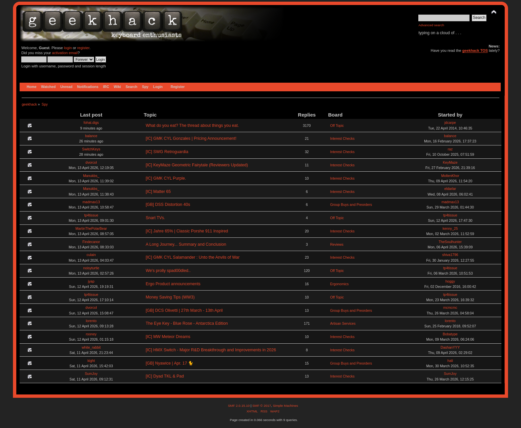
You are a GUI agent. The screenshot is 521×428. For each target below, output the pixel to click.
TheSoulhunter (450, 242)
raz (450, 149)
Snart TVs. (155, 217)
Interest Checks (342, 138)
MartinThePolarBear (91, 228)
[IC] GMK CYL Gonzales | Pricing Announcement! (191, 138)
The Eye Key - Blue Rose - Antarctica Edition (187, 323)
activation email (64, 53)
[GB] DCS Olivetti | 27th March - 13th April (184, 310)
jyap (91, 281)
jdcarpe (450, 123)
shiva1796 (450, 255)
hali (450, 361)
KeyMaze (450, 162)
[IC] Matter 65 (158, 191)
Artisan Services (343, 323)
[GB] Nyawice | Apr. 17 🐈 (169, 363)
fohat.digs (91, 123)
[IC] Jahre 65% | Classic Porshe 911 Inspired (187, 231)
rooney (91, 334)
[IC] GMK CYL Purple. (166, 178)
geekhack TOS (475, 50)
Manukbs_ (91, 176)
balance (91, 136)
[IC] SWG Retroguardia (167, 151)
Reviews (336, 244)
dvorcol (91, 162)
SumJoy (91, 374)
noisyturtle (91, 268)
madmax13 (91, 202)
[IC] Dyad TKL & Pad (165, 376)
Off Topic (337, 126)
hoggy (450, 281)
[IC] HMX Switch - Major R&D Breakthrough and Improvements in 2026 (211, 350)
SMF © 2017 (261, 405)
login (68, 48)
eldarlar (450, 189)
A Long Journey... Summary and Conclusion (186, 244)
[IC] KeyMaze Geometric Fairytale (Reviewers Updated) (197, 165)
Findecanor (91, 242)
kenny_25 (450, 228)
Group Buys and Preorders (351, 205)
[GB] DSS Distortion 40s (168, 204)
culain (91, 255)
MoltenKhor (450, 176)
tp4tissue (91, 215)
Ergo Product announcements (173, 284)
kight (91, 361)
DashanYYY (450, 347)
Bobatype (450, 334)
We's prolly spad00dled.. (168, 270)
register (83, 48)
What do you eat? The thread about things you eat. (192, 125)
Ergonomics (339, 284)
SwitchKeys (91, 149)
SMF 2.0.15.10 (239, 405)
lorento (91, 321)
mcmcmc (450, 307)
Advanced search (431, 25)
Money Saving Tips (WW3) (170, 297)
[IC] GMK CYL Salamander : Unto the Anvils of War (193, 257)
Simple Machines (285, 405)
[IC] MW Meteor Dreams (168, 336)
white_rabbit (91, 347)
